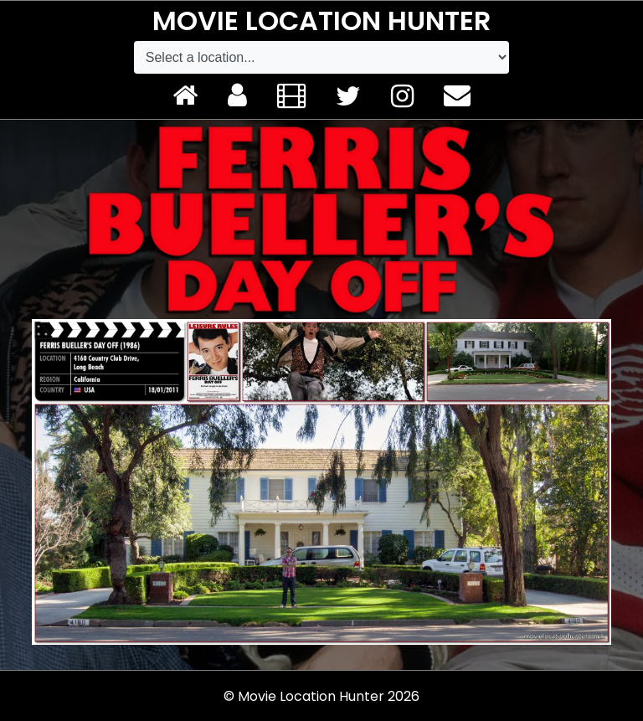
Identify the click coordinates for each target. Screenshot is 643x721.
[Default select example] (321, 57)
